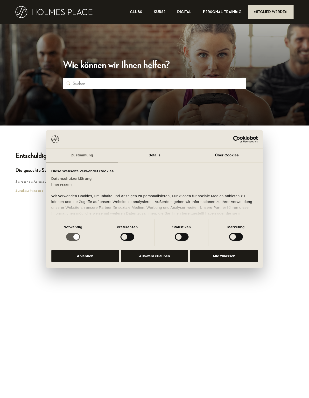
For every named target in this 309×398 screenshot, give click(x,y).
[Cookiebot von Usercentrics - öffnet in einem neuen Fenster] (237, 139)
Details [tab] (154, 155)
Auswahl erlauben (154, 256)
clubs (136, 12)
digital (184, 12)
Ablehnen (85, 256)
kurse (160, 12)
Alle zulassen (223, 256)
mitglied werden (271, 12)
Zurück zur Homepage (29, 190)
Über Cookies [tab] (227, 155)
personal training (222, 12)
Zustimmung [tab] (82, 155)
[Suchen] (154, 83)
